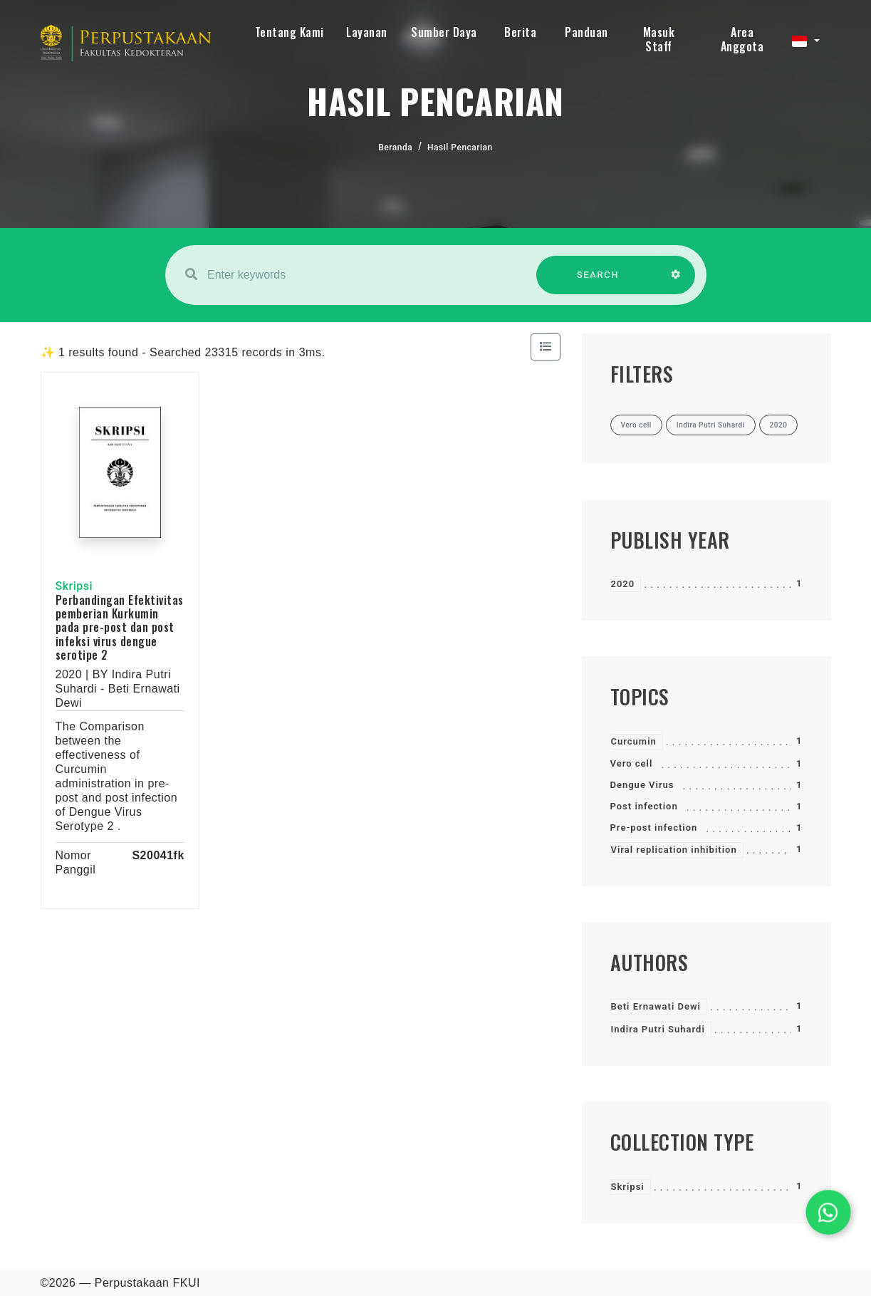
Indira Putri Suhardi (658, 1029)
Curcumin (634, 741)
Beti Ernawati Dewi (656, 1006)
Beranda (395, 147)
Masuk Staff (659, 39)
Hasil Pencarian (460, 147)
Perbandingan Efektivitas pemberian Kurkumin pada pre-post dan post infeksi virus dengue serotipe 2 (120, 627)
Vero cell (631, 763)
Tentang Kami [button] (289, 32)
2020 (623, 584)
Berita (520, 32)
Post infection (644, 806)
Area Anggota (742, 39)
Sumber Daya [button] (444, 32)
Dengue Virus (642, 784)
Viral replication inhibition (674, 849)
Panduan (586, 32)
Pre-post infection (654, 827)
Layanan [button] (366, 32)
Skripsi (628, 1186)
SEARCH (597, 281)
